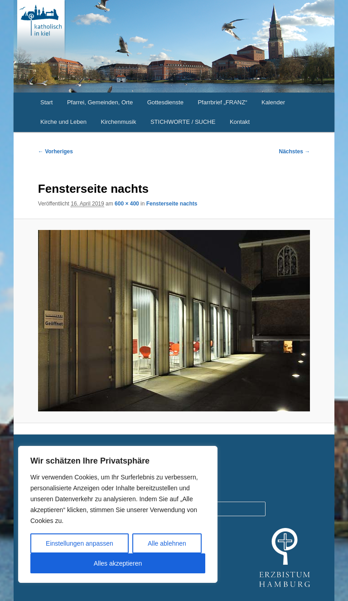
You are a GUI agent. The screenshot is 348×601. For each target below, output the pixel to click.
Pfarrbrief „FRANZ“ (222, 102)
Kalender (273, 102)
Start (46, 102)
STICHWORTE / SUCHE (183, 121)
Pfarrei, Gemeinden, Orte (100, 102)
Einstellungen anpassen (79, 543)
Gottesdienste (165, 102)
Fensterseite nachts (172, 203)
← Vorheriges (55, 151)
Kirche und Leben (63, 121)
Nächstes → (294, 151)
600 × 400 (127, 203)
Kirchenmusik (118, 121)
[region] (118, 514)
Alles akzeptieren (118, 563)
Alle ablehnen (167, 543)
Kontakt (240, 121)
